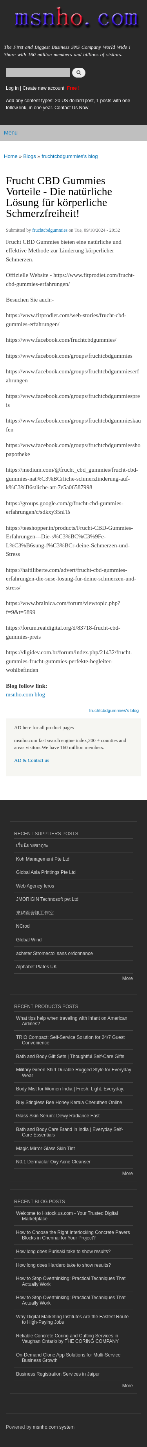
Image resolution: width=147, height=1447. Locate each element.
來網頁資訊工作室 (35, 913)
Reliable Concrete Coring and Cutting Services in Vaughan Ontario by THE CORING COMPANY (67, 1338)
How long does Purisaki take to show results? (63, 1251)
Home (11, 156)
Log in (12, 88)
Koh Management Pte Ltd (42, 859)
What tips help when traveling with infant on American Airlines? (71, 1021)
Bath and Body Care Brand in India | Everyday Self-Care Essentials (69, 1132)
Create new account (43, 88)
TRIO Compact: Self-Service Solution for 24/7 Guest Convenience (70, 1040)
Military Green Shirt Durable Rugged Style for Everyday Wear (73, 1072)
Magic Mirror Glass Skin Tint (45, 1148)
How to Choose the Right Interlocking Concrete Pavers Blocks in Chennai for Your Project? (73, 1235)
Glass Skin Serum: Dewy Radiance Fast (58, 1116)
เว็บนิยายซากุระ (32, 845)
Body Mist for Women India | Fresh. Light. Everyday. (70, 1089)
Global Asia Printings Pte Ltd (46, 872)
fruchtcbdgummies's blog (70, 156)
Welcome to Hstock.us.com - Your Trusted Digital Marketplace (67, 1216)
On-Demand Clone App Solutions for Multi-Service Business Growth (68, 1357)
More (127, 978)
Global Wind (29, 940)
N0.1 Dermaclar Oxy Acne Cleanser (53, 1162)
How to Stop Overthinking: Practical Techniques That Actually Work (70, 1281)
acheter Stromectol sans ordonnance (54, 953)
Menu (11, 133)
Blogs (29, 156)
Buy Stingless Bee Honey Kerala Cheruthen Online (69, 1102)
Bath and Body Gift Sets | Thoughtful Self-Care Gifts (70, 1056)
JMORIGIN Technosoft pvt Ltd (47, 899)
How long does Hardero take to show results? (63, 1265)
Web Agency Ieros (35, 886)
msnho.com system (53, 1427)
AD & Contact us (31, 760)
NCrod (23, 926)
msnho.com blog (25, 694)
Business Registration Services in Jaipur (58, 1374)
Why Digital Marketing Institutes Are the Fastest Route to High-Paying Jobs (72, 1319)
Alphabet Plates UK (36, 966)
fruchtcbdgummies (49, 230)
